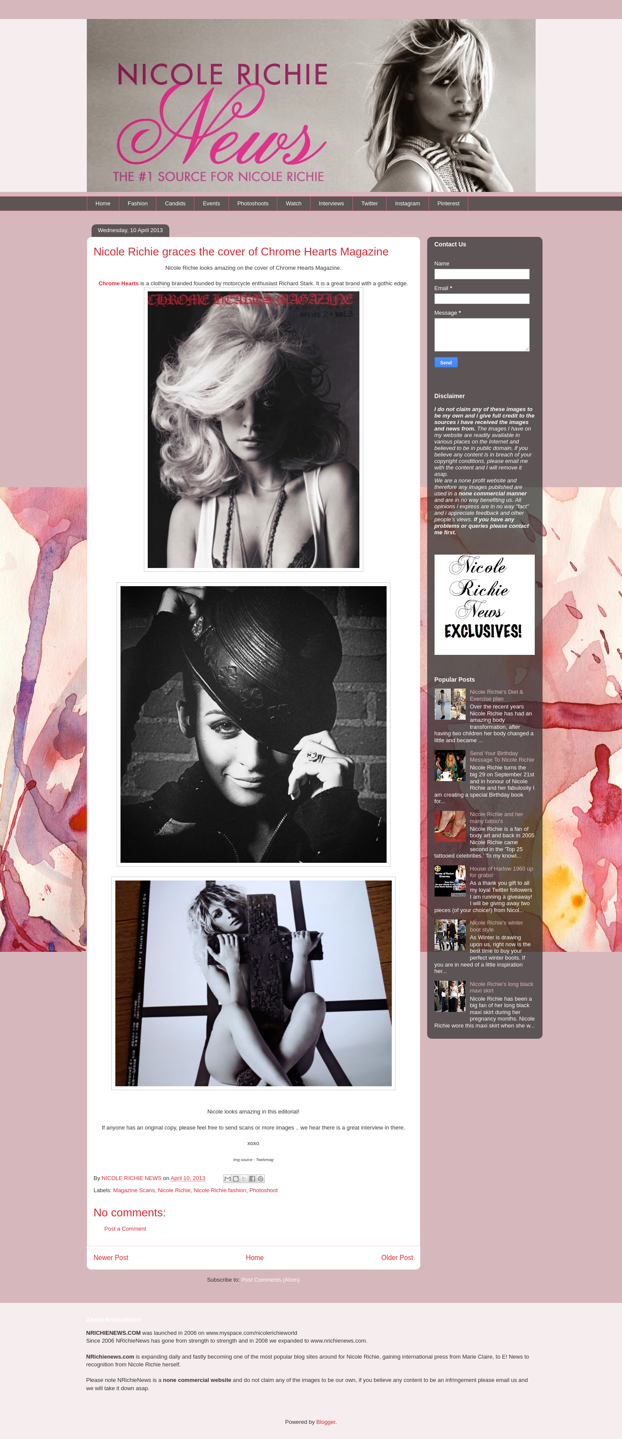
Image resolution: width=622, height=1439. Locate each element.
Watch (293, 203)
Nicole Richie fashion (220, 1190)
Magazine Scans (134, 1190)
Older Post (397, 1257)
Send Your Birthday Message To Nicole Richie (502, 756)
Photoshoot (263, 1190)
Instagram (407, 203)
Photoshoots (252, 203)
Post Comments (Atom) (270, 1279)
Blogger (325, 1422)
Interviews (331, 203)
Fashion (138, 203)
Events (211, 203)
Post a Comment (125, 1228)
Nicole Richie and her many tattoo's (497, 817)
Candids (175, 203)
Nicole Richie (174, 1190)
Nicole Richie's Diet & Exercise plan (497, 695)
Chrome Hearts (118, 283)
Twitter (370, 203)
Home (103, 203)
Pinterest (449, 203)
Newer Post (111, 1257)
